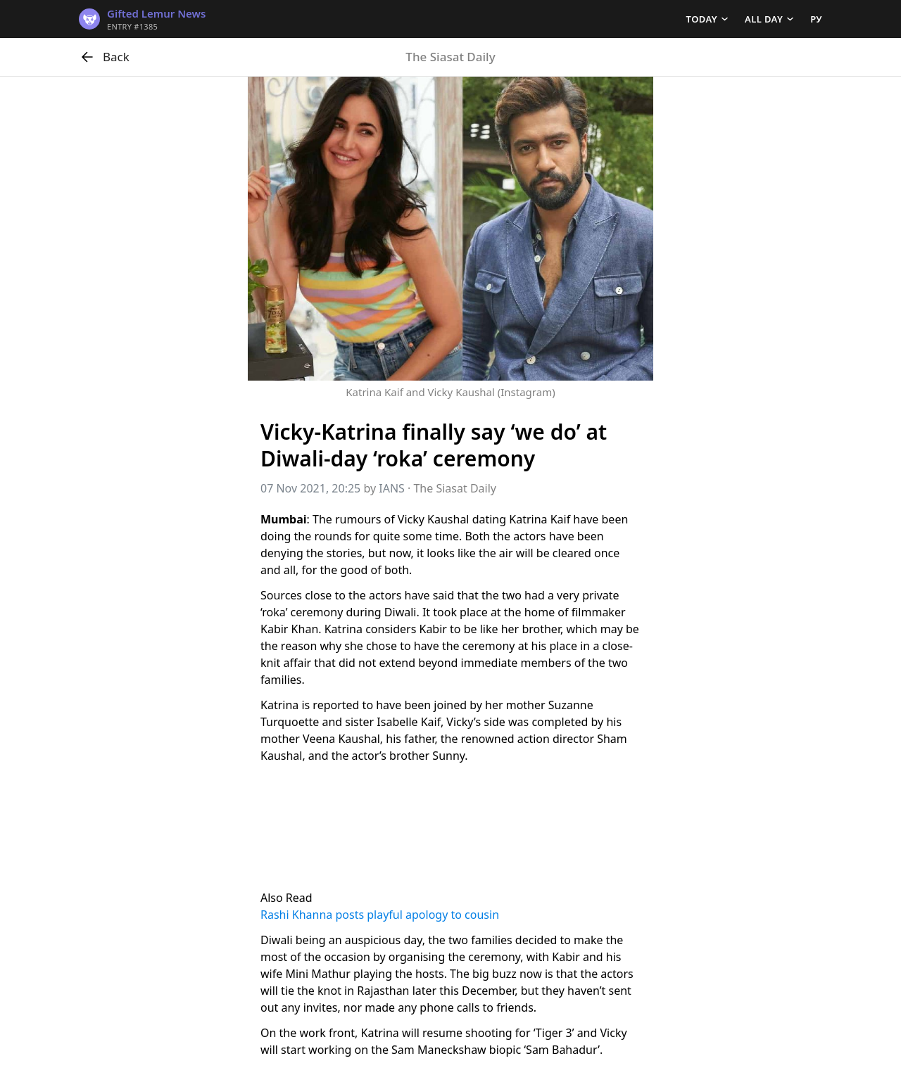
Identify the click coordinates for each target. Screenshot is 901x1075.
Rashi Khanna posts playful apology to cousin (379, 914)
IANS (392, 488)
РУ (816, 19)
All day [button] (764, 19)
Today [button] (701, 19)
